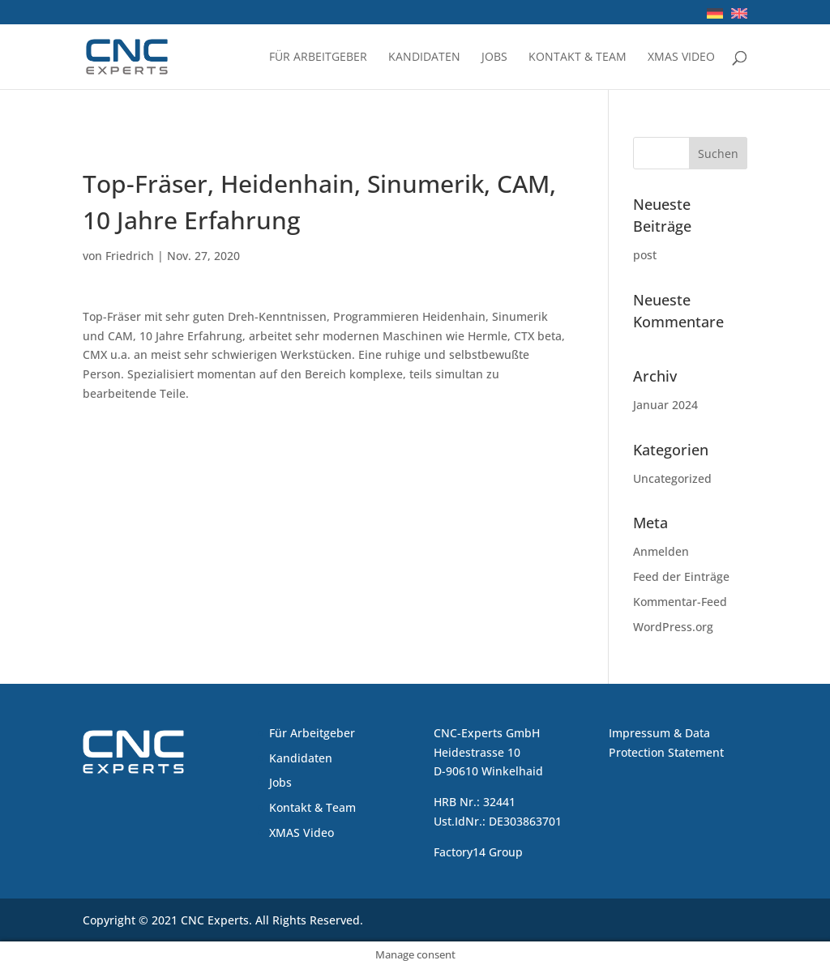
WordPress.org (673, 626)
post (645, 255)
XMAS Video (681, 57)
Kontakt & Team (577, 57)
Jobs (494, 57)
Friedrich (129, 255)
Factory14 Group (478, 852)
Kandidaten (424, 57)
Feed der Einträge (681, 576)
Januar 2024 (665, 404)
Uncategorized (672, 478)
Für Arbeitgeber (318, 57)
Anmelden (661, 551)
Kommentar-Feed (680, 601)
